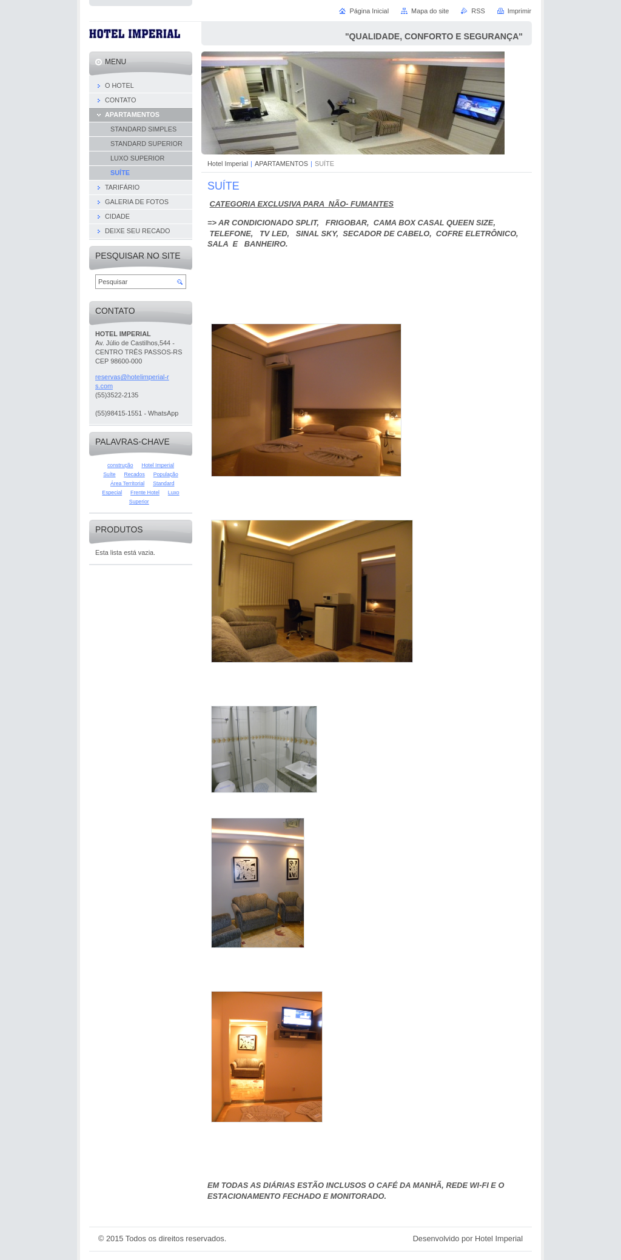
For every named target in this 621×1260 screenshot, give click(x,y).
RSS (478, 11)
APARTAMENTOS (281, 163)
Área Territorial (127, 483)
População (165, 474)
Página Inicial (369, 11)
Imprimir (519, 11)
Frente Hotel (144, 492)
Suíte (109, 474)
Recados (134, 474)
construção (120, 465)
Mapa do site (430, 11)
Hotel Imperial (227, 163)
